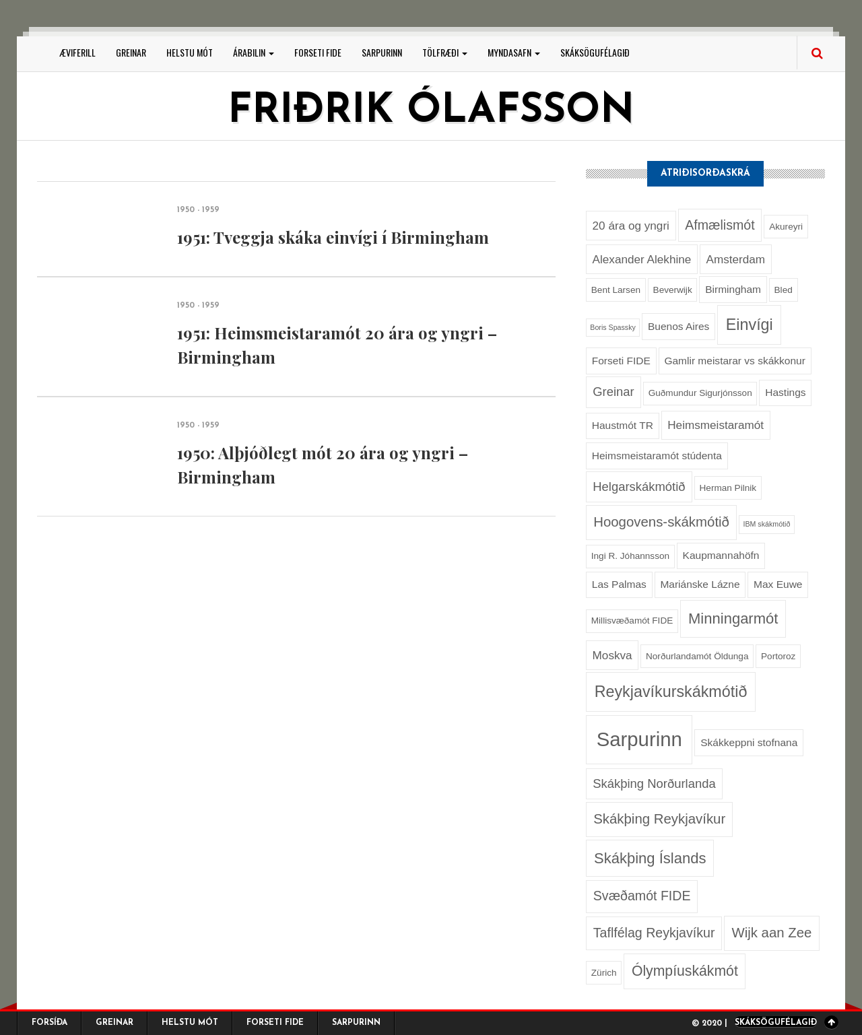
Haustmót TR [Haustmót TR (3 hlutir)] (622, 425)
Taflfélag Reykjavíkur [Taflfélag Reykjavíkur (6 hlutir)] (654, 932)
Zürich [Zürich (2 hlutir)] (604, 973)
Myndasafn (514, 52)
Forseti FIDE (317, 52)
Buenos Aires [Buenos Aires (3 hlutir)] (678, 326)
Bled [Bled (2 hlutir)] (783, 290)
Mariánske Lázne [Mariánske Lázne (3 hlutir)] (699, 584)
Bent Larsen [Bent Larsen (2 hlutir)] (615, 290)
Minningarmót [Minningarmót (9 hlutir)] (733, 618)
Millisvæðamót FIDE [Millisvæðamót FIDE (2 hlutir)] (632, 620)
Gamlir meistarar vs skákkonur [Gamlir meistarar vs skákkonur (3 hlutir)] (734, 360)
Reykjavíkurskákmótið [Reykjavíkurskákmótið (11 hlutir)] (671, 691)
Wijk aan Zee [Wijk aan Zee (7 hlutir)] (771, 932)
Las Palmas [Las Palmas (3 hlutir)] (619, 584)
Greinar (131, 52)
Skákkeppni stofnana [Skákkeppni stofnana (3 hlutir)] (748, 742)
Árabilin (253, 52)
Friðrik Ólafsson (431, 112)
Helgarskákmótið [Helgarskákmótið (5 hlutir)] (639, 486)
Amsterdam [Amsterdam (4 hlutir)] (735, 259)
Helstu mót (189, 52)
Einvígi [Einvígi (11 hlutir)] (749, 324)
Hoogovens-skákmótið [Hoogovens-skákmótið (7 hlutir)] (661, 521)
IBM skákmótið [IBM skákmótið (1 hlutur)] (766, 524)
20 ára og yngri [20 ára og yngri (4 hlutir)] (631, 225)
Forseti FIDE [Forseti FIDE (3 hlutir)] (621, 360)
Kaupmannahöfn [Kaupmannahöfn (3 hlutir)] (721, 555)
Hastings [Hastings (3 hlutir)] (785, 392)
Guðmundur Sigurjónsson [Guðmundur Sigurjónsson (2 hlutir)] (700, 393)
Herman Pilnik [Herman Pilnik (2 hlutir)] (728, 488)
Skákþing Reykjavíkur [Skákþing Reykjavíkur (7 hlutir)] (659, 818)
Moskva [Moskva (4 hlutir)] (612, 655)
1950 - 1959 (198, 210)
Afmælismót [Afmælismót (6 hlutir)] (719, 225)
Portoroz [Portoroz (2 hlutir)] (778, 656)
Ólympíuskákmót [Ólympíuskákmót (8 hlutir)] (685, 970)
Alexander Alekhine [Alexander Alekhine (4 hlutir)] (642, 259)
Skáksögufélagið (595, 52)
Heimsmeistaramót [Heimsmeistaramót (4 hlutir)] (715, 425)
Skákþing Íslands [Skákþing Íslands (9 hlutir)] (650, 858)
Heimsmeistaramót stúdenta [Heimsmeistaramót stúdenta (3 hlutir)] (657, 455)
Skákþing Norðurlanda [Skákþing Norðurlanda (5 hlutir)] (654, 783)
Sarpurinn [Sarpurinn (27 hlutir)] (639, 739)
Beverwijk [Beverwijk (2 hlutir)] (672, 290)
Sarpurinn (382, 52)
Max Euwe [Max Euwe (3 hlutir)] (778, 584)
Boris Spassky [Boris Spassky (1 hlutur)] (613, 327)
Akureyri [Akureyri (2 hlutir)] (786, 227)
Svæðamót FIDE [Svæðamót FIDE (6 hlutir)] (642, 895)
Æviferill (78, 52)
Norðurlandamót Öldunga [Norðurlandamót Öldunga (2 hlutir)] (697, 656)
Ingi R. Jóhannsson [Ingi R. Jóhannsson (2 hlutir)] (630, 556)
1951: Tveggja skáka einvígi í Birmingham (333, 237)
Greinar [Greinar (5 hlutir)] (613, 392)
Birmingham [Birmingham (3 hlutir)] (733, 289)
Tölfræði (444, 52)
